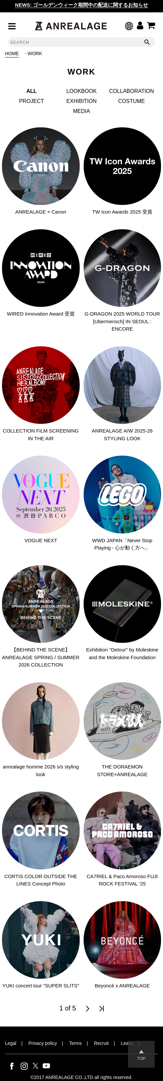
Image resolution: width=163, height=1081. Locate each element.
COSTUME (131, 101)
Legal (10, 1043)
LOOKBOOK (81, 91)
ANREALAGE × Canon (40, 212)
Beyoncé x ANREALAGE (122, 985)
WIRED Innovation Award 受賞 (41, 314)
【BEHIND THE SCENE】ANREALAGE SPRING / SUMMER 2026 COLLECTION (40, 657)
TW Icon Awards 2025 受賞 (122, 212)
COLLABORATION (131, 91)
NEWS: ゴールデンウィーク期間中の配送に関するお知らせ (81, 5)
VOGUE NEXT (40, 540)
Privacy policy (42, 1043)
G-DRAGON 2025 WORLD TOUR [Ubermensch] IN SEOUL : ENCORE (122, 321)
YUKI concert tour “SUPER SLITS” (40, 985)
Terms (75, 1043)
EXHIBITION (81, 101)
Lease (127, 1043)
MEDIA (81, 111)
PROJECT (31, 101)
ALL (31, 91)
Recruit (101, 1043)
